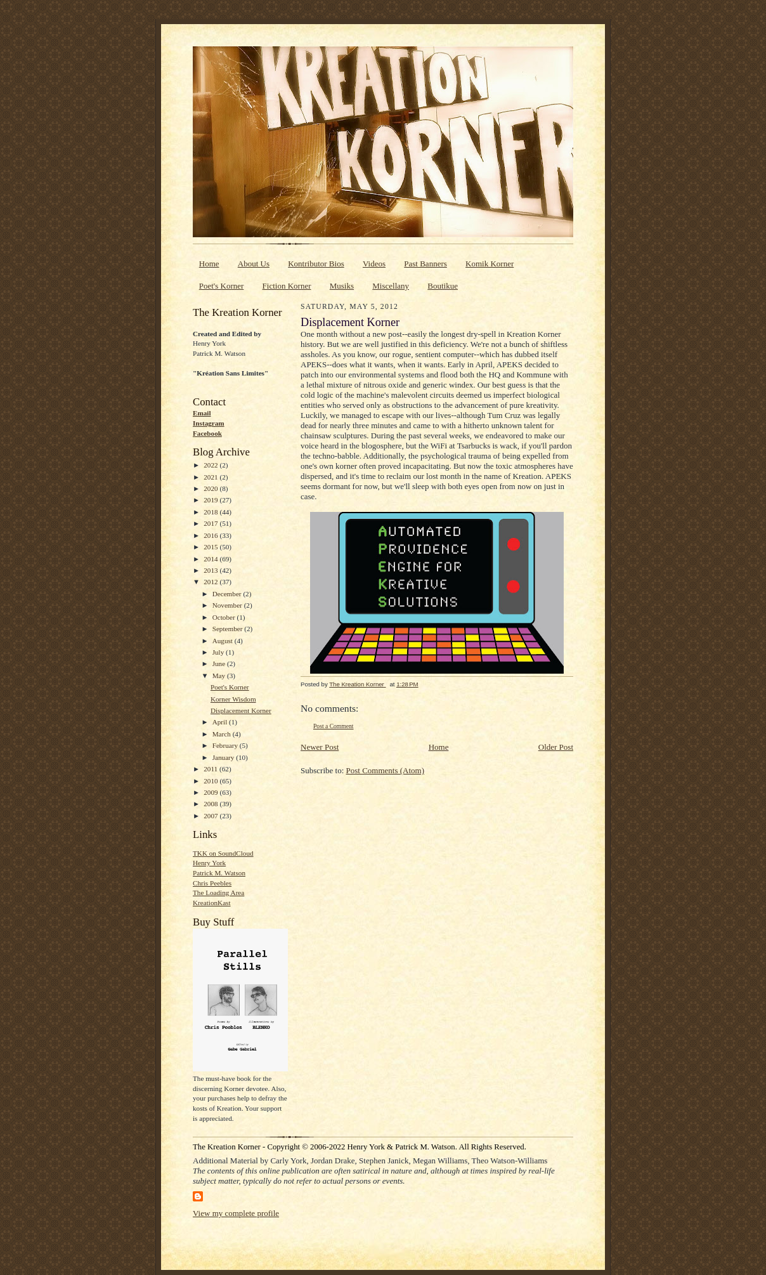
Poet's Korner (221, 286)
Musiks (342, 286)
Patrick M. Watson (219, 873)
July (219, 652)
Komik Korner (489, 263)
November (228, 605)
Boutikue (442, 286)
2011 (211, 769)
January (224, 757)
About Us (253, 263)
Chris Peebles (212, 883)
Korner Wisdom (233, 699)
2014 (211, 559)
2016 (211, 535)
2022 (211, 465)
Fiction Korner (287, 286)
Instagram (208, 423)
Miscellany (390, 286)
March (222, 734)
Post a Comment (333, 726)
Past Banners (425, 263)
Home (209, 263)
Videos (374, 263)
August (223, 640)
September (228, 628)
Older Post (555, 747)
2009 (211, 792)
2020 (211, 488)
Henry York (209, 862)
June (219, 663)
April (220, 722)
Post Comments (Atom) (385, 770)
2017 (211, 523)
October (224, 617)
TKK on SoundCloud (223, 853)
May (219, 675)
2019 (211, 500)
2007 (211, 816)
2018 (211, 512)
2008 (211, 804)
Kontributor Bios (316, 263)
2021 (211, 477)
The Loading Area (218, 892)
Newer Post (320, 747)
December (227, 594)
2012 (211, 581)
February (226, 745)
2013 (211, 570)
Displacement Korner (241, 710)
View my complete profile (236, 1213)
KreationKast (212, 902)
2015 (211, 547)
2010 (211, 781)
